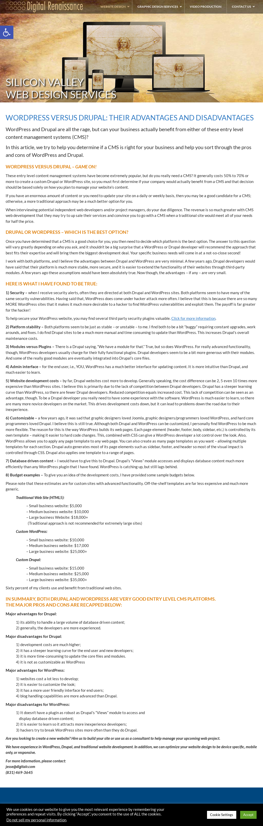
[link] (6, 32)
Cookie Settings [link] (221, 815)
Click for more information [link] (193, 318)
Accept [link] (248, 815)
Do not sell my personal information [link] (36, 820)
